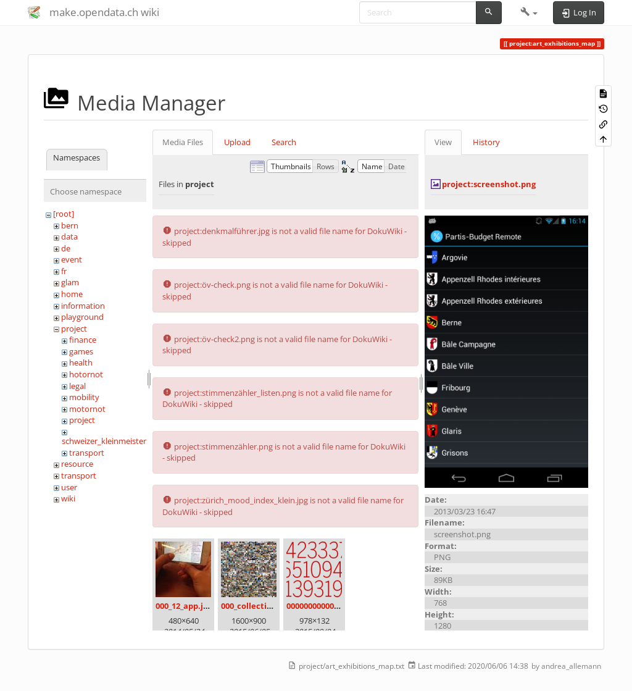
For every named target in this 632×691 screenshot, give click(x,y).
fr (64, 271)
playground (82, 316)
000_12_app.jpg (184, 605)
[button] (529, 12)
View (443, 142)
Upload (237, 142)
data (69, 236)
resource (77, 463)
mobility (84, 397)
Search (284, 142)
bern (69, 225)
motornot (87, 408)
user (69, 487)
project (74, 328)
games (81, 351)
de (65, 248)
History (486, 142)
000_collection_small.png (270, 605)
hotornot (86, 374)
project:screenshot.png (489, 184)
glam (70, 282)
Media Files (182, 142)
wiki (68, 498)
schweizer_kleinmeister (104, 440)
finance (82, 339)
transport (86, 452)
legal (77, 386)
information (83, 305)
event (71, 259)
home (72, 293)
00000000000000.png (325, 605)
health (81, 362)
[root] (63, 213)
